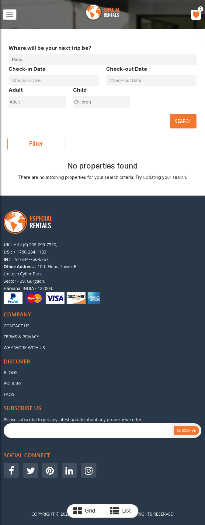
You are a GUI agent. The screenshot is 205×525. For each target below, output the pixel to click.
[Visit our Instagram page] (88, 470)
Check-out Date (126, 69)
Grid (84, 511)
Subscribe (186, 430)
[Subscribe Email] (88, 430)
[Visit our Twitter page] (30, 470)
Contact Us (17, 325)
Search (183, 121)
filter (36, 143)
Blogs (10, 372)
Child (80, 90)
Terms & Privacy (21, 336)
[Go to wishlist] (196, 14)
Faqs (9, 394)
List (120, 511)
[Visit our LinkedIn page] (69, 470)
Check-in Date (27, 69)
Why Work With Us (24, 347)
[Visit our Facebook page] (11, 470)
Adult (16, 90)
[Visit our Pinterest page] (49, 470)
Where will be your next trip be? (50, 48)
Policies (13, 383)
